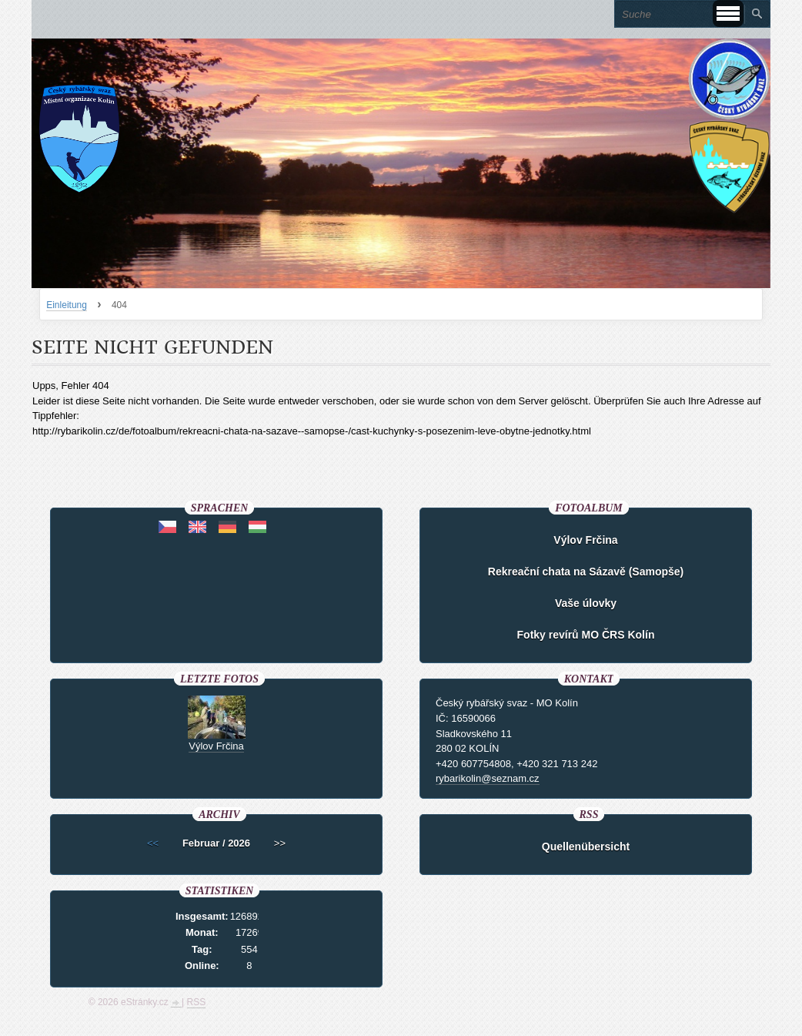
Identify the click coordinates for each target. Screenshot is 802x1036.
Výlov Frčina (585, 540)
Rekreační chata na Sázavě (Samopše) (585, 571)
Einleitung (66, 305)
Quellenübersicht (586, 846)
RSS (196, 1002)
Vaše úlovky (586, 603)
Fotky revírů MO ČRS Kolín (586, 635)
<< (153, 843)
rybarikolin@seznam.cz (488, 778)
